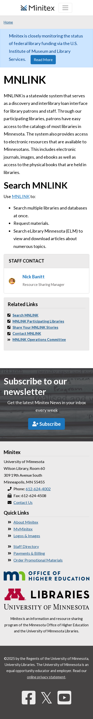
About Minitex (25, 522)
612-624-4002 (38, 488)
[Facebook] (28, 697)
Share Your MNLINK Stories (35, 327)
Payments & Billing (29, 553)
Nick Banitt (34, 276)
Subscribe (46, 424)
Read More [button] (43, 59)
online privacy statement (46, 677)
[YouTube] (64, 697)
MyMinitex (23, 529)
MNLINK (21, 196)
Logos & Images (26, 535)
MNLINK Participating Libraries (38, 321)
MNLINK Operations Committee (39, 339)
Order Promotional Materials (38, 560)
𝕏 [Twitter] (46, 697)
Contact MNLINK (26, 333)
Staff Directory (26, 546)
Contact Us (23, 502)
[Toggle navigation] (65, 8)
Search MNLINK (25, 315)
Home (8, 22)
